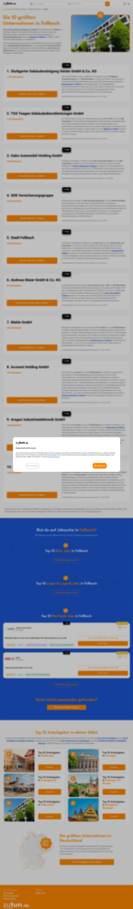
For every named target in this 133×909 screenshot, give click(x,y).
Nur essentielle (32, 466)
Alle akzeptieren (99, 466)
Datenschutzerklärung (53, 457)
